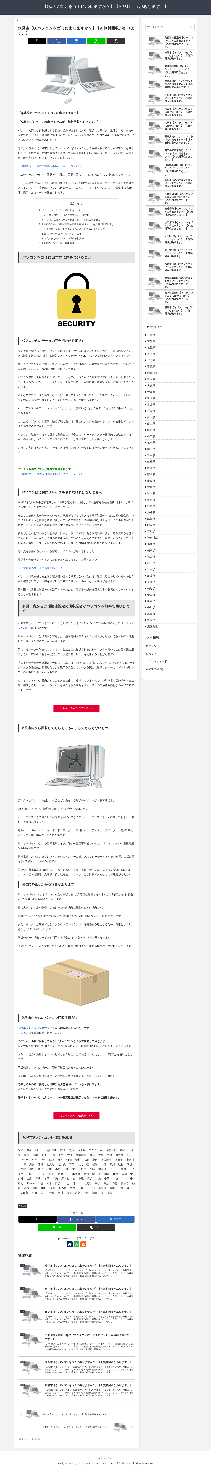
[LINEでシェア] (96, 41)
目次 (72, 203)
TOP (98, 1459)
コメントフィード (156, 661)
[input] (170, 27)
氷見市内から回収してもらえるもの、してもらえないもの (74, 229)
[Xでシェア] (37, 41)
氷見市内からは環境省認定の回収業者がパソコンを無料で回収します (77, 224)
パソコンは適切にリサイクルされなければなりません (72, 219)
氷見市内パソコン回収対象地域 (57, 243)
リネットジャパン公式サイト (38, 1028)
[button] (116, 41)
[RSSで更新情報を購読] (83, 1245)
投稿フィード (154, 653)
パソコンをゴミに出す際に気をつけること (63, 210)
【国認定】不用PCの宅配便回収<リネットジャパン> (52, 166)
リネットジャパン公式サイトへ (76, 708)
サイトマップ (109, 1459)
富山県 (22, 1206)
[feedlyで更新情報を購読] (76, 1245)
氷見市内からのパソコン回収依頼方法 (64, 238)
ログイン (151, 646)
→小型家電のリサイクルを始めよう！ (40, 568)
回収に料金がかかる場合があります (63, 234)
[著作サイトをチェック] (70, 1245)
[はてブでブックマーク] (76, 41)
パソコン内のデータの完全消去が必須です (66, 215)
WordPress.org (155, 669)
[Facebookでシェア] (56, 41)
